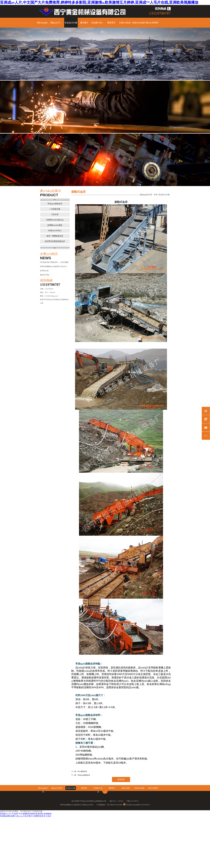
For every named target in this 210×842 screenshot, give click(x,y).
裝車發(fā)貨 (44, 271)
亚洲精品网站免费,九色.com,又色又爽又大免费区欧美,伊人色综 (25, 816)
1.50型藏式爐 (55, 209)
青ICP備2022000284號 (114, 805)
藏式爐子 (84, 23)
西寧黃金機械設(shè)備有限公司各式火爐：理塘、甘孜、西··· (54, 266)
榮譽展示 (111, 23)
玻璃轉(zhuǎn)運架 (54, 225)
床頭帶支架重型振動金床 (55, 241)
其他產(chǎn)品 (98, 23)
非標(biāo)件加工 (55, 231)
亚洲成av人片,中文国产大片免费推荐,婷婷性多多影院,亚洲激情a (26, 814)
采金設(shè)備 (71, 23)
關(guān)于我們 (57, 23)
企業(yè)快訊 (125, 23)
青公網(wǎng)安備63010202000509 (136, 805)
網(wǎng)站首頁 (44, 23)
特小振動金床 (82, 771)
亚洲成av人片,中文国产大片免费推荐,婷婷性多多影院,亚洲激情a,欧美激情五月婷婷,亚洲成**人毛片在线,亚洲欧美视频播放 (99, 2)
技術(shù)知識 (138, 23)
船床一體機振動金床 (55, 236)
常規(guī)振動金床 (55, 204)
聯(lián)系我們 (152, 23)
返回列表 (121, 779)
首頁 (156, 195)
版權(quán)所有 (88, 805)
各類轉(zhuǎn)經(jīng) (55, 220)
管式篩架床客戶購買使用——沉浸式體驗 (54, 262)
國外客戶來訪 (44, 275)
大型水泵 (55, 214)
